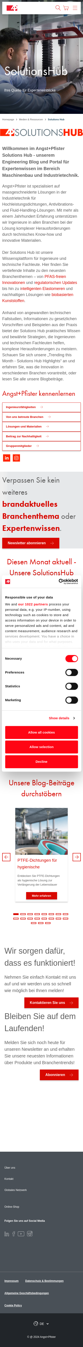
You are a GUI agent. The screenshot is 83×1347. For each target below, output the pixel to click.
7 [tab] (58, 914)
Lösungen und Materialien (24, 426)
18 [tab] (40, 923)
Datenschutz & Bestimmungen (44, 1280)
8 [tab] (65, 914)
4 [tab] (37, 914)
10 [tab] (23, 919)
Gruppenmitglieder (19, 446)
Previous (6, 857)
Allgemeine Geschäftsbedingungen (26, 1293)
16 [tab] (65, 919)
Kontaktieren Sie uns (47, 1003)
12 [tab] (37, 919)
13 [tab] (44, 919)
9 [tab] (16, 919)
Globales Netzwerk (15, 1190)
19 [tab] (47, 923)
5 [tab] (44, 914)
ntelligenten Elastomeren (43, 288)
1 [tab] (16, 914)
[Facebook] (13, 1233)
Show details (59, 718)
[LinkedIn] (6, 1233)
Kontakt (9, 1178)
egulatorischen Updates (56, 282)
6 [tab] (51, 914)
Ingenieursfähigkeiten (21, 407)
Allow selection (41, 747)
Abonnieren (55, 1075)
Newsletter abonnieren (27, 543)
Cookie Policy (13, 1305)
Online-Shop (11, 1206)
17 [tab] (33, 923)
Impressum (11, 1280)
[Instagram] (30, 1233)
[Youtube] (21, 1233)
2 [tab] (23, 914)
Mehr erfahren (41, 895)
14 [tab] (51, 919)
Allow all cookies (41, 732)
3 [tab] (30, 914)
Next (77, 857)
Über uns (9, 1167)
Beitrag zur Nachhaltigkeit (23, 436)
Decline (41, 761)
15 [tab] (58, 919)
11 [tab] (30, 919)
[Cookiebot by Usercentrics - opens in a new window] (59, 581)
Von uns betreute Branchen (24, 417)
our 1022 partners (33, 604)
